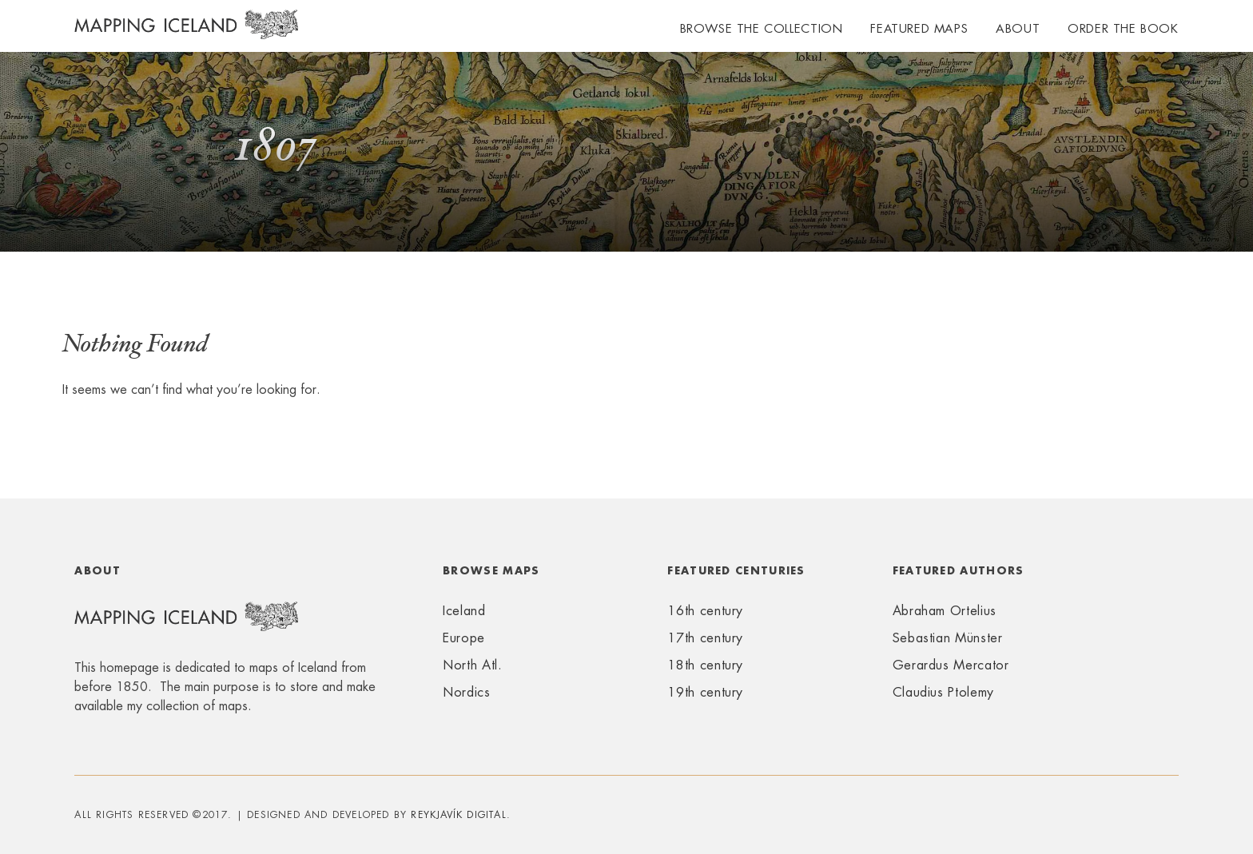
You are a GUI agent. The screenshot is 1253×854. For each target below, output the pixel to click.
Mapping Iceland (186, 34)
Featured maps (919, 28)
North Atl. (472, 665)
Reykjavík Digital (458, 814)
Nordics (466, 692)
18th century (705, 665)
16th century (705, 610)
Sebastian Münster (948, 638)
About (1018, 28)
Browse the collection (761, 28)
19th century (705, 692)
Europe (464, 638)
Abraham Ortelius (944, 610)
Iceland (464, 610)
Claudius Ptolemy (943, 692)
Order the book (1123, 28)
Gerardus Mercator (951, 665)
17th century (705, 638)
